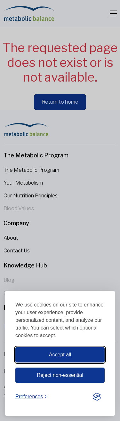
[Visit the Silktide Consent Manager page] (97, 397)
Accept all (60, 354)
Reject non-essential (60, 375)
